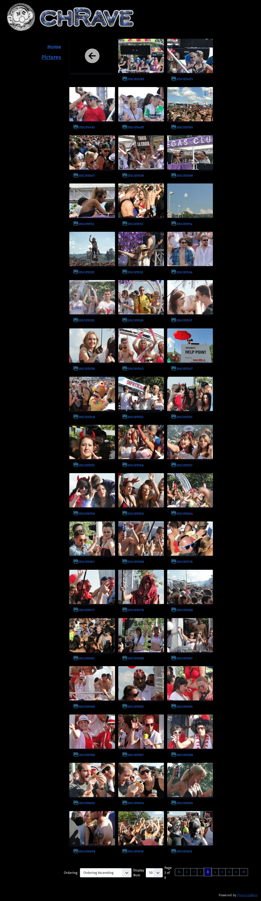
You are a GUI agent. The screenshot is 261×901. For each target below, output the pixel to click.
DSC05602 (87, 803)
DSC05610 (136, 851)
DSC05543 (136, 369)
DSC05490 (136, 79)
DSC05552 (135, 417)
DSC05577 (87, 610)
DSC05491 (185, 79)
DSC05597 (136, 755)
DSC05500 (185, 127)
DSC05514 (184, 224)
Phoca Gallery (247, 895)
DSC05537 (184, 320)
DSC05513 (135, 224)
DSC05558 (87, 514)
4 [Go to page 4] (215, 872)
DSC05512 (86, 224)
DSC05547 (185, 369)
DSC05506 (136, 176)
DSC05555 (87, 465)
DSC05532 (135, 272)
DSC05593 (136, 707)
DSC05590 (87, 707)
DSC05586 (136, 658)
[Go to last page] (243, 872)
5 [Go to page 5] (222, 872)
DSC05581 (87, 658)
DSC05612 (184, 851)
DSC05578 (136, 610)
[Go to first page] (179, 872)
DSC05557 (184, 465)
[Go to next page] (236, 872)
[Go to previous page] (187, 872)
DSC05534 (184, 272)
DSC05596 (87, 755)
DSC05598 (185, 755)
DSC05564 (185, 514)
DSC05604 (136, 803)
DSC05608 (87, 851)
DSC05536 (136, 320)
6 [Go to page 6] (229, 872)
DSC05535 (86, 320)
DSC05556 (136, 465)
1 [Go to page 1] (194, 872)
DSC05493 (87, 127)
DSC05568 (136, 562)
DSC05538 (87, 369)
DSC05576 (185, 562)
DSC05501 (87, 176)
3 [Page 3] (208, 872)
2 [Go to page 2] (200, 872)
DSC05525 (86, 272)
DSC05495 (136, 127)
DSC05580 (185, 610)
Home (54, 47)
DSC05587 (185, 658)
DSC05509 (185, 176)
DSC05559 (136, 514)
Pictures (51, 57)
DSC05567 (87, 562)
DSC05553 (184, 417)
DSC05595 (185, 707)
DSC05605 (185, 803)
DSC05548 (87, 417)
